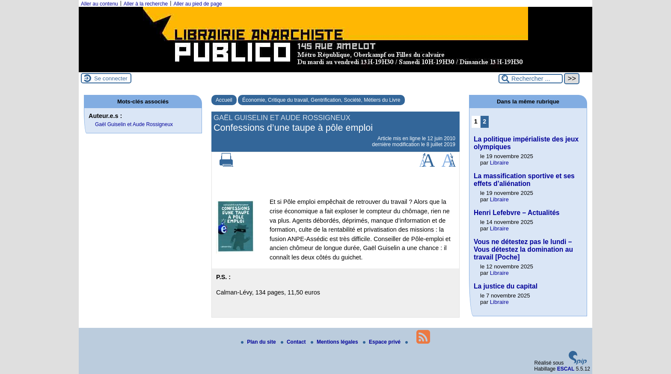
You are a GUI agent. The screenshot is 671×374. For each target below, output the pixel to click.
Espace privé (382, 342)
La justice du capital (505, 286)
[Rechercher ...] (531, 78)
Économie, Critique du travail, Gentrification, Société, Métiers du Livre (321, 100)
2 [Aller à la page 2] (484, 121)
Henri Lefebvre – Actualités (516, 212)
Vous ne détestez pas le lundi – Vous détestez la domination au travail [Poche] (523, 249)
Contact (294, 342)
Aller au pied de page (197, 4)
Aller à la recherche (146, 4)
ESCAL (566, 369)
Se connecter (111, 78)
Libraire (499, 162)
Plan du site (259, 342)
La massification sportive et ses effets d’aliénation (524, 179)
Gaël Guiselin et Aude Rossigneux (134, 124)
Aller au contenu (99, 4)
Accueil (224, 100)
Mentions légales (335, 342)
